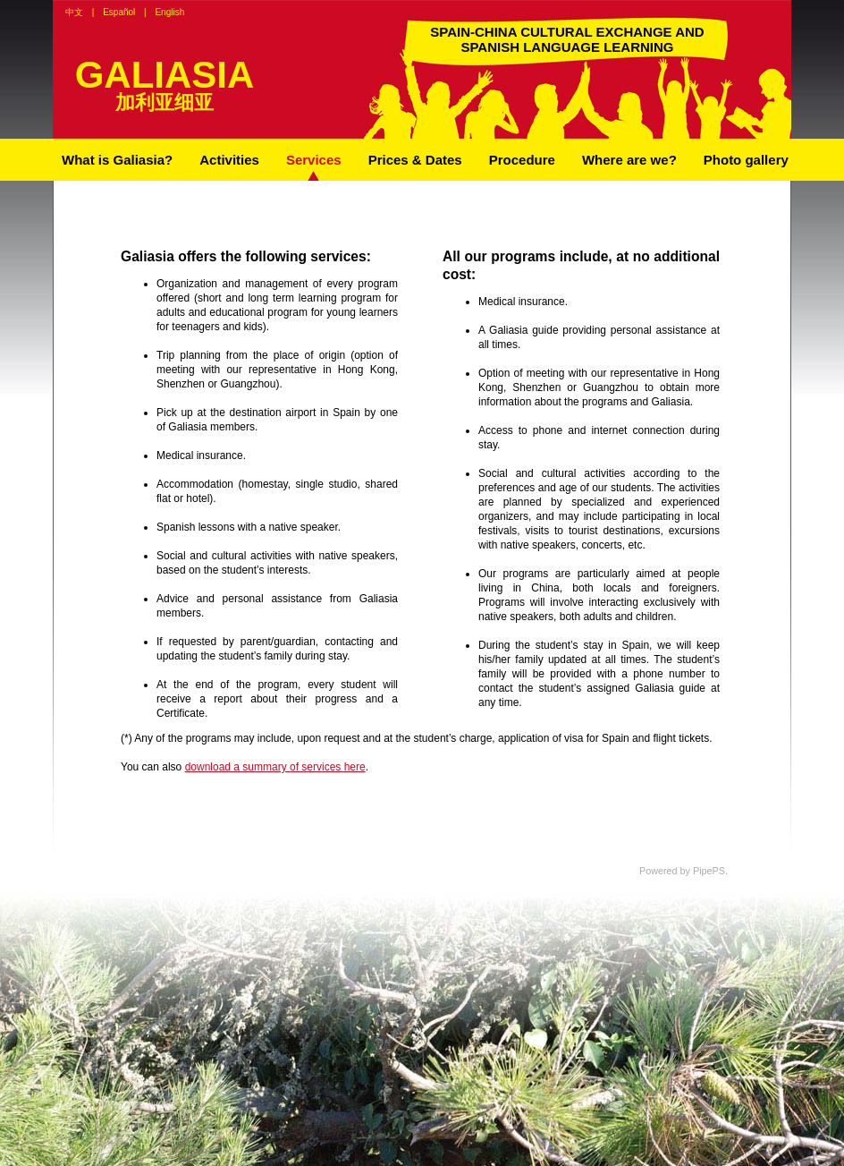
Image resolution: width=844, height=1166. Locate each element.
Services (314, 159)
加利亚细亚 (164, 102)
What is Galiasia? (117, 159)
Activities (229, 159)
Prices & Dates (415, 159)
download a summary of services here (275, 767)
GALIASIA (165, 75)
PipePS (709, 870)
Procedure (522, 159)
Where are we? (629, 159)
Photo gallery (746, 159)
